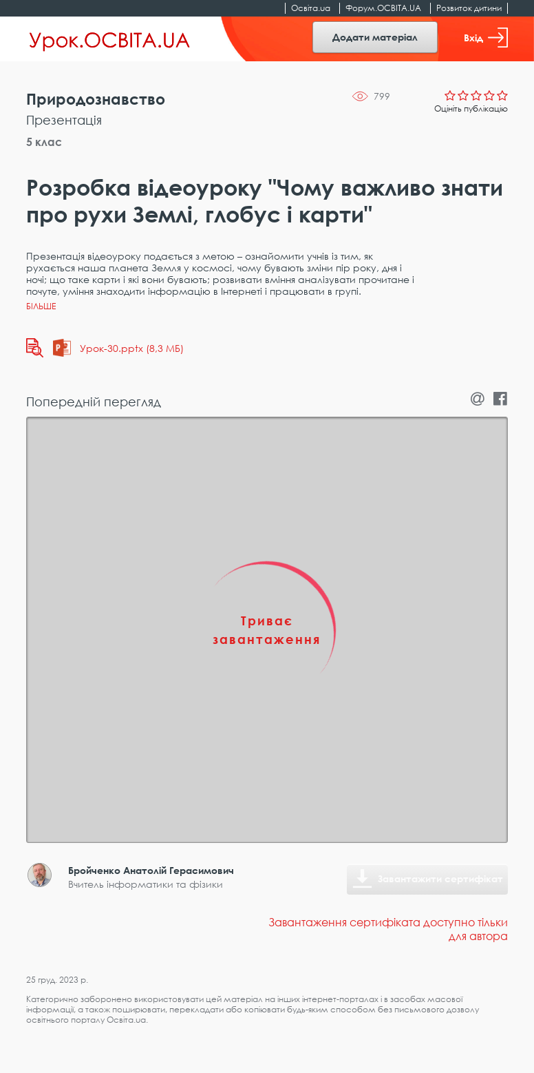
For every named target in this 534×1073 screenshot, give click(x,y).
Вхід (486, 38)
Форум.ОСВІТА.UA (383, 8)
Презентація (64, 119)
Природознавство (95, 99)
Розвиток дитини (469, 8)
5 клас (44, 142)
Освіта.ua (310, 8)
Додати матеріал (375, 37)
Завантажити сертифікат (440, 878)
